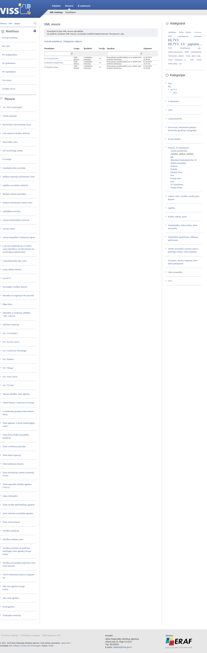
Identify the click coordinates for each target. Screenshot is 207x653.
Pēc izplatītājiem (9, 72)
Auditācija (172, 32)
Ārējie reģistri (185, 32)
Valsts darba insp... (194, 56)
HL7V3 (173, 40)
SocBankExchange (51, 67)
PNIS (187, 52)
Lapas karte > (66, 643)
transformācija (196, 52)
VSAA (199, 60)
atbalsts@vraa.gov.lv (122, 647)
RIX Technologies (34, 646)
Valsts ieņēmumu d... (177, 60)
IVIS (170, 48)
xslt (180, 64)
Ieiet (10, 23)
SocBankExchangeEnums (53, 63)
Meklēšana (18, 31)
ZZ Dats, (23, 646)
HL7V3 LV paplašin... (185, 44)
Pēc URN (6, 46)
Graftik (51, 646)
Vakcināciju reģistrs (176, 56)
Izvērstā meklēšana (10, 38)
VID (191, 60)
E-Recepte (198, 36)
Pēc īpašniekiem (8, 63)
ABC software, (14, 646)
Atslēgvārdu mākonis (72, 41)
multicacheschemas (175, 52)
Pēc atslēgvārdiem (9, 55)
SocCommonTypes (51, 58)
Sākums (3, 23)
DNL (170, 36)
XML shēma (172, 64)
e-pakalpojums (183, 36)
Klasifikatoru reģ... (191, 48)
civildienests (198, 32)
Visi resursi (6, 80)
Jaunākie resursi (8, 89)
